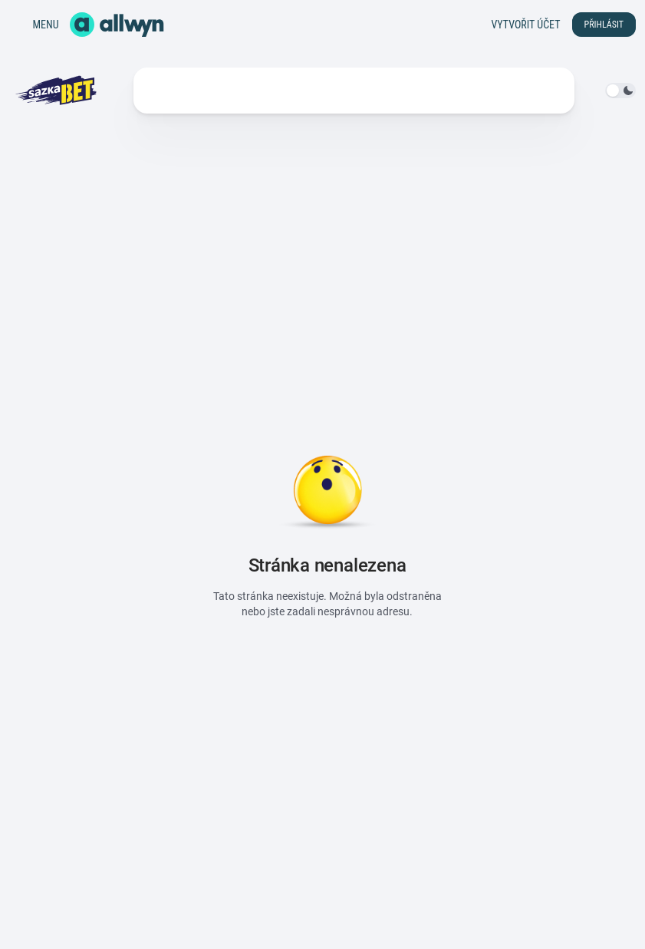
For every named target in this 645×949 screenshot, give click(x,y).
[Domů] (117, 24)
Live (207, 90)
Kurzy (160, 90)
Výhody (403, 90)
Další (475, 90)
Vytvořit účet (525, 24)
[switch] (620, 90)
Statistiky (263, 90)
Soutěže (332, 90)
